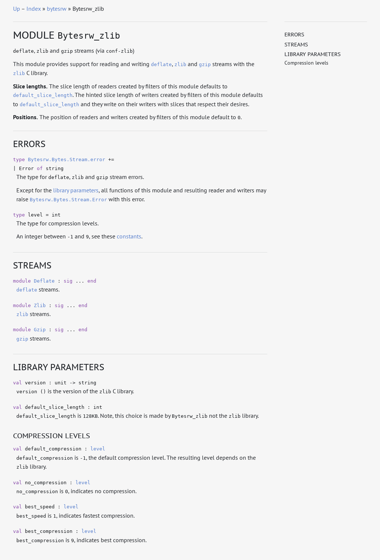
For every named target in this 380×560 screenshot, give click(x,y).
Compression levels (306, 62)
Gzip (40, 329)
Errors (294, 34)
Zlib (40, 305)
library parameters (76, 190)
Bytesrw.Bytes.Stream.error (66, 159)
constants (129, 236)
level (97, 449)
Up (16, 8)
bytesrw (57, 8)
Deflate (44, 281)
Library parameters (312, 54)
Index (33, 8)
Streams (296, 44)
